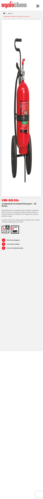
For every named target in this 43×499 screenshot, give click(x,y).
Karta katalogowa (11, 240)
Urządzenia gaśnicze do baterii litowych (16, 16)
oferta (10, 13)
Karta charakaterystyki (12, 248)
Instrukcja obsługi (10, 244)
